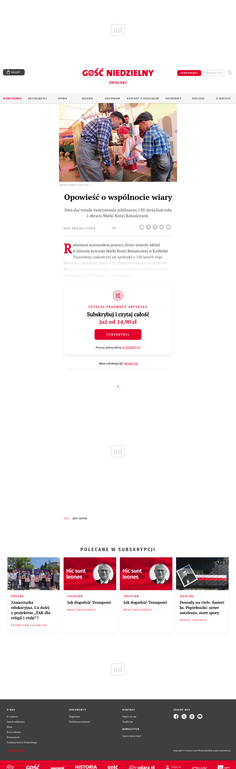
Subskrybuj (118, 334)
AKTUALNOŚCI (37, 98)
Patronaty (173, 98)
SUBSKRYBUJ (189, 73)
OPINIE (62, 98)
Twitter (155, 226)
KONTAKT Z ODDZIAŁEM (143, 98)
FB (149, 226)
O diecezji (223, 98)
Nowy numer (12, 98)
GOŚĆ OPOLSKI (80, 518)
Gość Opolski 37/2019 (79, 228)
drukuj (162, 226)
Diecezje (198, 98)
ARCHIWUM (112, 98)
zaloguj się (213, 73)
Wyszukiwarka (229, 72)
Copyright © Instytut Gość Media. (188, 750)
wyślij (169, 226)
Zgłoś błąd (15, 750)
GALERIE (87, 98)
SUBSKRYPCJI (131, 347)
